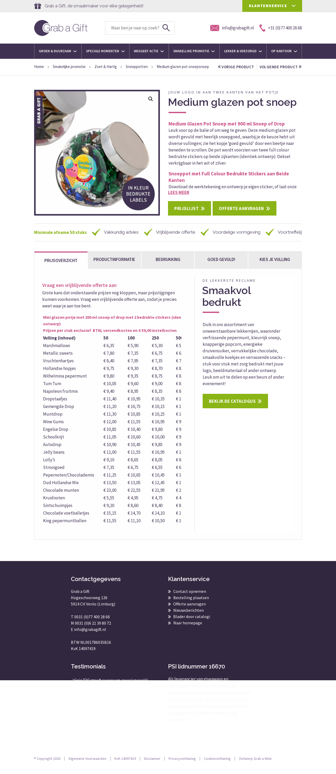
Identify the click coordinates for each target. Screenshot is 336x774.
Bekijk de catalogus (232, 408)
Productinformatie (114, 267)
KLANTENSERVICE (268, 5)
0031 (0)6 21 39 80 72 (93, 630)
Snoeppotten (137, 66)
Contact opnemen (189, 598)
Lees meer (178, 200)
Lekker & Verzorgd (243, 51)
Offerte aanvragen (241, 216)
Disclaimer (152, 765)
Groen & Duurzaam (58, 51)
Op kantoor (284, 51)
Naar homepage (187, 630)
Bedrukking (168, 267)
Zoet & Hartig (105, 66)
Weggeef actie (149, 51)
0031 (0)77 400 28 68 (92, 624)
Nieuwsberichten (188, 617)
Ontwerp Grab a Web (255, 765)
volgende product (239, 74)
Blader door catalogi (191, 623)
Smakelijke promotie (194, 51)
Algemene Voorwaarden (87, 765)
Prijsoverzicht (60, 268)
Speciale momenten (105, 51)
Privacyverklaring (182, 765)
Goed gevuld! (221, 267)
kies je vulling (275, 267)
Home (39, 66)
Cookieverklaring (217, 765)
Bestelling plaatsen (191, 605)
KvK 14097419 (125, 765)
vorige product (236, 66)
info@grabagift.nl (90, 636)
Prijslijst (186, 216)
